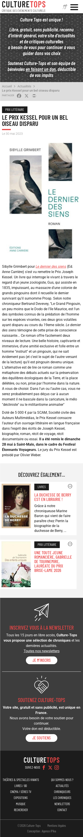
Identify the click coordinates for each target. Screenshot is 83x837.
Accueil (7, 86)
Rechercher (21, 810)
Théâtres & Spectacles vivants (21, 780)
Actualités (24, 86)
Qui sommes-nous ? (62, 780)
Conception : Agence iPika (41, 831)
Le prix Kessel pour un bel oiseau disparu (31, 90)
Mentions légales (56, 825)
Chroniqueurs (62, 792)
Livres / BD (20, 786)
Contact (62, 810)
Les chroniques (62, 798)
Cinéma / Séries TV (20, 792)
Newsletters (62, 804)
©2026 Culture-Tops (29, 825)
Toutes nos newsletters (42, 651)
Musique (20, 804)
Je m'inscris (42, 660)
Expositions (21, 798)
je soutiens (41, 737)
